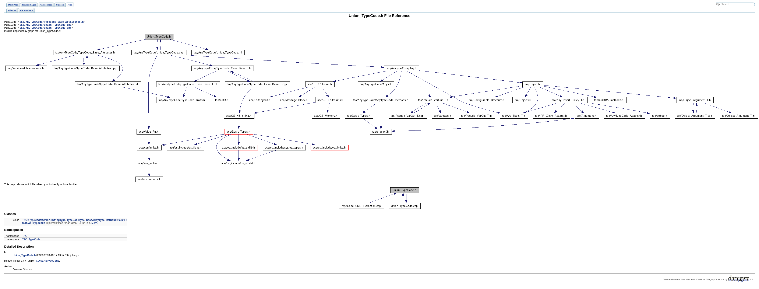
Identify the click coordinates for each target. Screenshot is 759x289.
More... (95, 225)
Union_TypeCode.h (24, 257)
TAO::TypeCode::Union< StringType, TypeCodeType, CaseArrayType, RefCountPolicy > (74, 221)
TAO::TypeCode (31, 241)
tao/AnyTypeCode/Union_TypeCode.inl (45, 26)
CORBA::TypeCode (33, 225)
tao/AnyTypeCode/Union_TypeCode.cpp (45, 29)
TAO (24, 238)
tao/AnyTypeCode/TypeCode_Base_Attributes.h (52, 22)
